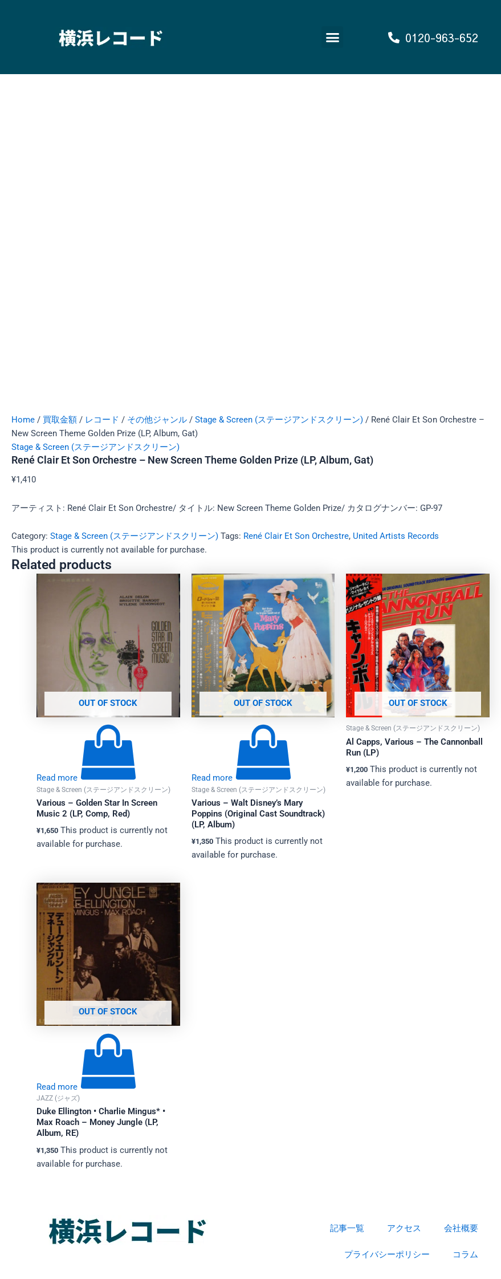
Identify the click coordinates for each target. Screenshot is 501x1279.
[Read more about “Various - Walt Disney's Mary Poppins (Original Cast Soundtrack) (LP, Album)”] (242, 778)
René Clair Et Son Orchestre (296, 536)
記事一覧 (347, 1228)
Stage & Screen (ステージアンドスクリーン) (279, 420)
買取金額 (60, 420)
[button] (332, 37)
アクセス (404, 1228)
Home (23, 420)
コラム (465, 1254)
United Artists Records (396, 536)
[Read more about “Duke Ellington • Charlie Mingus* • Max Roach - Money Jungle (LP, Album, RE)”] (86, 1087)
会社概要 (461, 1228)
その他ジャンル (157, 420)
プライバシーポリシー (387, 1254)
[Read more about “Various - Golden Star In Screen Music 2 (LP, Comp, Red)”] (86, 778)
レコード (102, 420)
